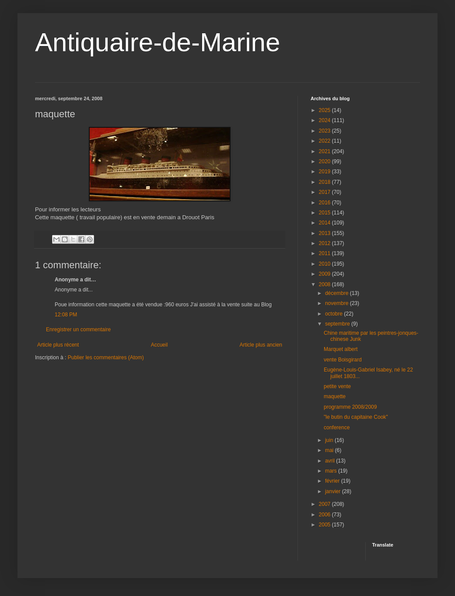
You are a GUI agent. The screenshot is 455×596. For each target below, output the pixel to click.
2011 (325, 253)
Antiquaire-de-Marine (157, 42)
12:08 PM (66, 315)
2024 (325, 120)
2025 (325, 110)
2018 (325, 182)
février (333, 481)
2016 (325, 203)
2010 (325, 264)
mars (331, 471)
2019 (325, 171)
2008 (325, 284)
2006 (325, 515)
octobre (334, 314)
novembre (337, 303)
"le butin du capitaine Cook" (356, 417)
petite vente (337, 386)
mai (330, 450)
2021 (325, 151)
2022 (325, 141)
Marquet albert (340, 349)
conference (337, 427)
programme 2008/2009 (350, 407)
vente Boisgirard (343, 360)
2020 (325, 161)
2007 (325, 504)
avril (330, 461)
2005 (325, 525)
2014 (325, 223)
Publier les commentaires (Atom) (106, 357)
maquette (335, 396)
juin (330, 440)
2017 (325, 192)
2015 (325, 213)
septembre (338, 324)
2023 (325, 131)
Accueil (159, 345)
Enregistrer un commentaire (78, 329)
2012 (325, 243)
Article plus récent (58, 345)
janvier (333, 491)
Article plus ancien (261, 345)
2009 (325, 274)
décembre (337, 293)
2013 (325, 233)
